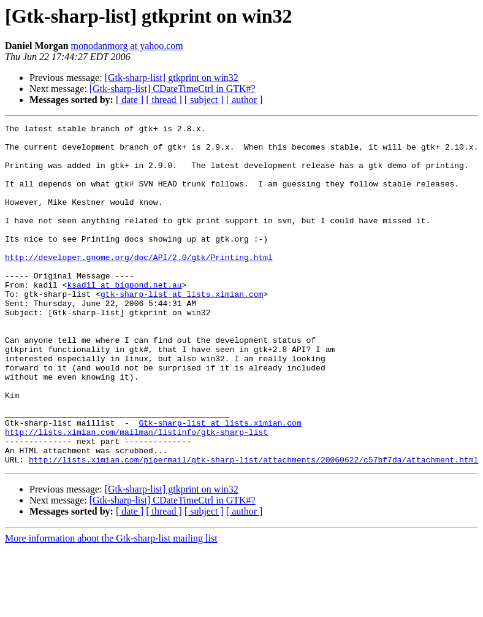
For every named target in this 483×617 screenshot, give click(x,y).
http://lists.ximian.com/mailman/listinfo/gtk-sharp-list (136, 494)
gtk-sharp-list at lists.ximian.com (182, 328)
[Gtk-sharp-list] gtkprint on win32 (171, 77)
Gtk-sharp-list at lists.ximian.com (220, 483)
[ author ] (244, 99)
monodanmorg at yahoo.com (127, 45)
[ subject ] (204, 99)
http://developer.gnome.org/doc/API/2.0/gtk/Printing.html (139, 284)
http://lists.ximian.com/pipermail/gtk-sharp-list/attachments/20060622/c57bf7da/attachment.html (253, 527)
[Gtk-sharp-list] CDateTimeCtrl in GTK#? (172, 88)
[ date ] (129, 99)
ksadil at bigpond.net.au (124, 317)
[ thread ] (164, 99)
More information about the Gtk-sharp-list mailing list (111, 606)
